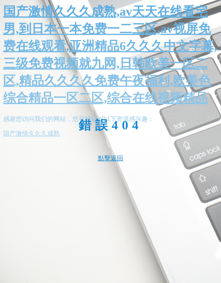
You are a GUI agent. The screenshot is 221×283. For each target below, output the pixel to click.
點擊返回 (110, 158)
